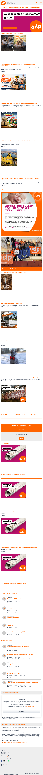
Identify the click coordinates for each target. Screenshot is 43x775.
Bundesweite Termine (6, 640)
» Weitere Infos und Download (10, 28)
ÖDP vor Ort (4, 764)
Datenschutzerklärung (30, 706)
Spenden (21, 438)
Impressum (31, 773)
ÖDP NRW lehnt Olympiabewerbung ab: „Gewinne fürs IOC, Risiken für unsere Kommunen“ (20, 140)
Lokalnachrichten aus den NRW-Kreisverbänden (13, 272)
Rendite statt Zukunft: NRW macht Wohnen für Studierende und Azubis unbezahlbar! (19, 103)
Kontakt (3, 765)
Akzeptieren (21, 711)
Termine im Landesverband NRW (9, 593)
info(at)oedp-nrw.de (7, 756)
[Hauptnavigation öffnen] (41, 3)
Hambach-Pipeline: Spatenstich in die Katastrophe (11, 303)
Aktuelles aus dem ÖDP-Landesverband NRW (13, 33)
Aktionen (3, 190)
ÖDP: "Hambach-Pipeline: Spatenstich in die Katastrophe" (13, 474)
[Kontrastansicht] (36, 3)
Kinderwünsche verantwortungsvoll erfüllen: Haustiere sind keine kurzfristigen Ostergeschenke (21, 511)
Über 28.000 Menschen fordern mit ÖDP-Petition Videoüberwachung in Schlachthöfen (19, 414)
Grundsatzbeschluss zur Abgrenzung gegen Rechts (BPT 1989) (15, 742)
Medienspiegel (5, 443)
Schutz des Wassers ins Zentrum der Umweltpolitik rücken (13, 583)
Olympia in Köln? (4, 340)
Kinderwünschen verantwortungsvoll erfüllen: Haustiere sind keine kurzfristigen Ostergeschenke (21, 377)
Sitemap (26, 773)
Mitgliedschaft (21, 429)
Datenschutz (36, 773)
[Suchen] (38, 3)
